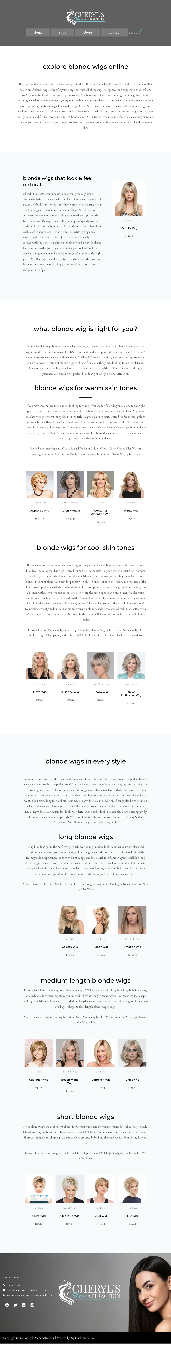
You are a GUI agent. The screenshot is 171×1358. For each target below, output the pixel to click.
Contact (114, 32)
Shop (62, 32)
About (87, 32)
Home (38, 32)
